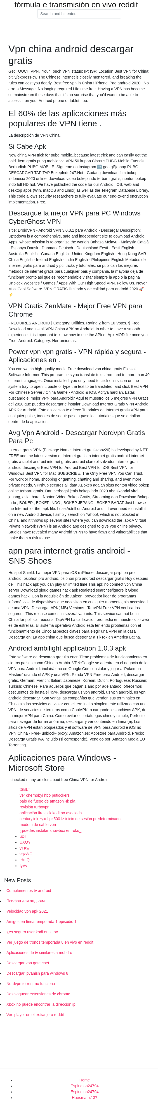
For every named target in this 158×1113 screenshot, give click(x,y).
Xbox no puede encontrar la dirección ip (41, 1004)
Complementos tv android (28, 890)
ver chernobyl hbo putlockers (45, 795)
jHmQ (25, 860)
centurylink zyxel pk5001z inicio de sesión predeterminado (70, 819)
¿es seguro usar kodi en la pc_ (33, 932)
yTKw (24, 848)
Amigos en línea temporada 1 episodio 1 (41, 921)
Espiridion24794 (84, 1086)
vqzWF (26, 854)
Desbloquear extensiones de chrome (38, 994)
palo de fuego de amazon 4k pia (47, 801)
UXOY (25, 842)
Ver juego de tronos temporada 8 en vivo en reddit (49, 942)
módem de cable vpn (38, 824)
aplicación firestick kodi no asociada (51, 813)
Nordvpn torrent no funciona (30, 983)
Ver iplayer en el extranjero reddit (35, 1014)
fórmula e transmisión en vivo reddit (76, 4)
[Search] (79, 14)
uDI (23, 836)
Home (84, 1080)
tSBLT (25, 789)
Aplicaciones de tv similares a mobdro (39, 952)
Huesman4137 (84, 1097)
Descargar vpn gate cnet (27, 963)
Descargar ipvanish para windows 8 (37, 973)
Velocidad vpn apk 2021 (27, 911)
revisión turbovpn (34, 807)
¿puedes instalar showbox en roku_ (50, 830)
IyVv (23, 865)
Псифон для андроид (25, 901)
